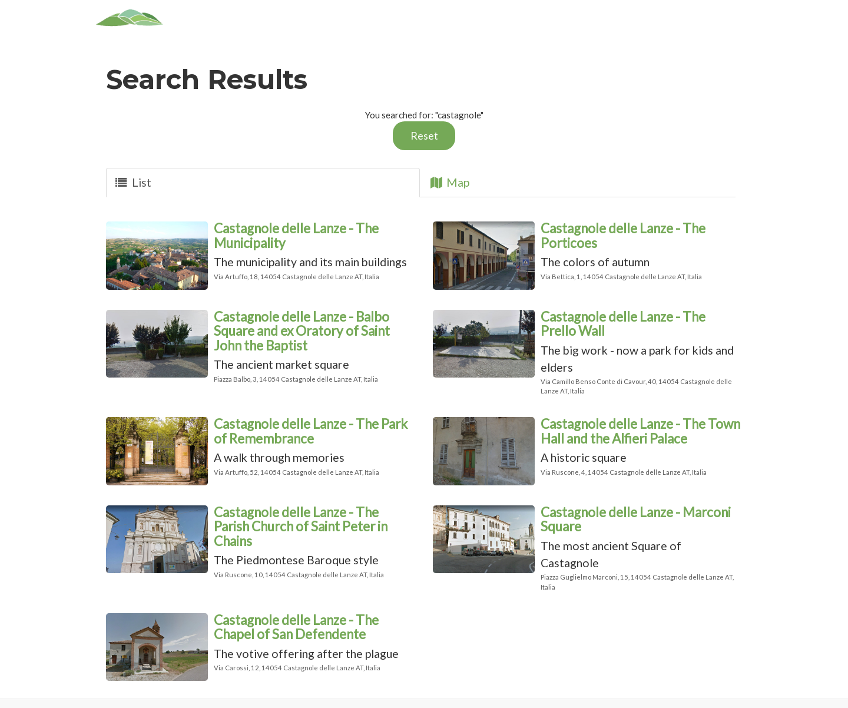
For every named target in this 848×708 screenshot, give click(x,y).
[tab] (263, 182)
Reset (424, 135)
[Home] (130, 17)
